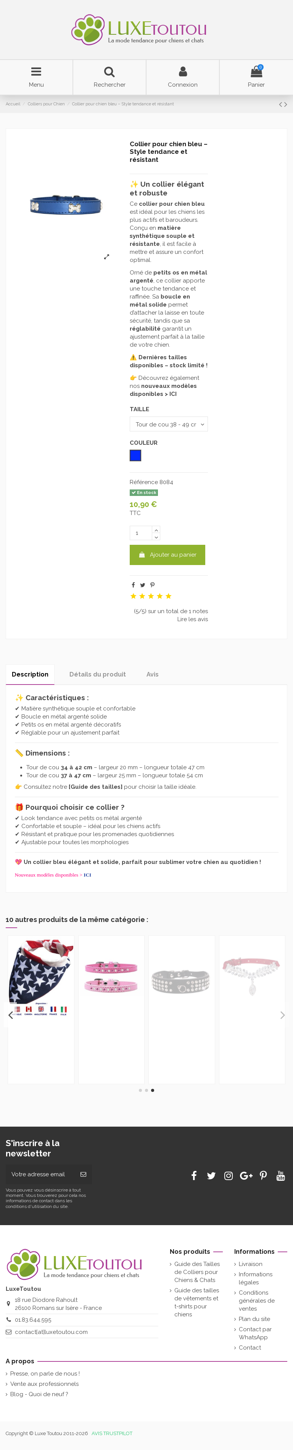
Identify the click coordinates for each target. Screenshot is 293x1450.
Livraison (250, 1264)
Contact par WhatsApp (255, 1333)
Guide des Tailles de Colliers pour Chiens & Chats (197, 1272)
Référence (144, 482)
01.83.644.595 (33, 1319)
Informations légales (255, 1278)
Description (30, 674)
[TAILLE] (169, 424)
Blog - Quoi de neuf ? (39, 1394)
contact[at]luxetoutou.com (51, 1332)
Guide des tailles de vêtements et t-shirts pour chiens (196, 1302)
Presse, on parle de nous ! (45, 1373)
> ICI (171, 394)
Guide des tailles (96, 786)
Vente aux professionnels (44, 1384)
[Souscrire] (83, 1174)
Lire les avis (192, 619)
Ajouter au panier (167, 554)
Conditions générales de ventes (257, 1300)
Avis (152, 674)
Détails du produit (97, 674)
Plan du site (254, 1319)
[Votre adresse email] (40, 1174)
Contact (250, 1347)
